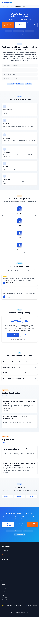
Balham (31, 496)
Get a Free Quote (32, 25)
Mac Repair (4, 567)
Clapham (3, 584)
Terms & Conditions (5, 599)
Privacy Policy (4, 597)
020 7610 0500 (6, 552)
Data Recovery (4, 569)
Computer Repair (5, 564)
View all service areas (19, 501)
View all (4, 395)
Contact (3, 593)
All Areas (3, 576)
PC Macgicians (7, 2)
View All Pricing (26, 334)
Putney (3, 582)
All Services (4, 562)
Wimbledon (19, 496)
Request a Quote (13, 334)
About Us (3, 591)
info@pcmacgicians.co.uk (8, 554)
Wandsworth (7, 496)
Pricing (3, 595)
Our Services (6, 6)
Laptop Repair (4, 565)
